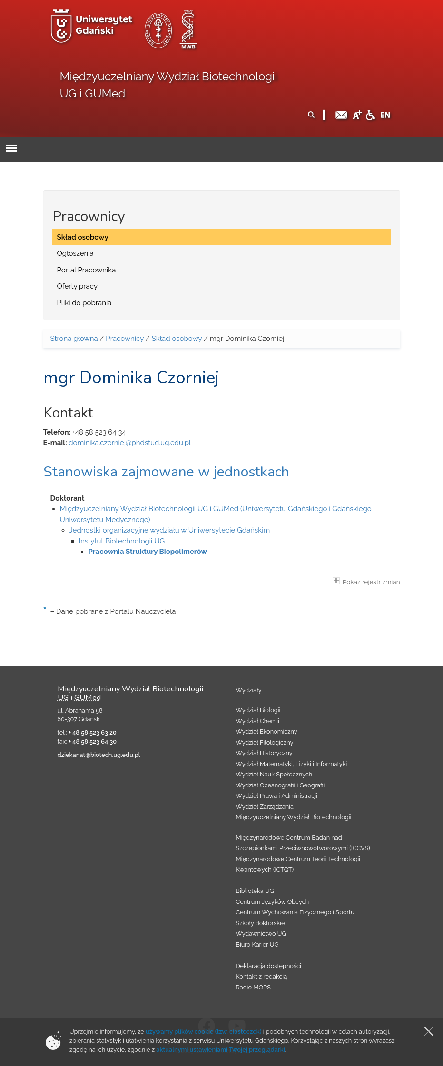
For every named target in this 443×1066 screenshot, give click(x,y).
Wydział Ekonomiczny (266, 731)
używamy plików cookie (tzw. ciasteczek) (204, 1031)
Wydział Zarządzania (265, 806)
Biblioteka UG (255, 890)
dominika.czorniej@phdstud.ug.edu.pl (130, 442)
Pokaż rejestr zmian (366, 581)
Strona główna (74, 338)
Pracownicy (125, 338)
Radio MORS (253, 987)
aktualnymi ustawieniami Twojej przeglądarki (220, 1049)
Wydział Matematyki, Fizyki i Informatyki (291, 763)
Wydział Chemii (257, 721)
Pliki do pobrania (84, 303)
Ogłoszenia (75, 253)
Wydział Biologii (258, 710)
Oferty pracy (77, 286)
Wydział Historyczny (264, 752)
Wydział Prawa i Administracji (277, 795)
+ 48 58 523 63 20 (93, 732)
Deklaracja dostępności (268, 965)
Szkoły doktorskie (260, 923)
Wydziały (249, 690)
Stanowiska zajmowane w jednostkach (166, 472)
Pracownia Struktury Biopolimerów (148, 551)
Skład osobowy (82, 237)
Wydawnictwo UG (261, 933)
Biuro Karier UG (257, 944)
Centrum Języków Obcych (272, 901)
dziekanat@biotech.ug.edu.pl (99, 754)
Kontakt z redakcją (261, 976)
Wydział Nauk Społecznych (274, 774)
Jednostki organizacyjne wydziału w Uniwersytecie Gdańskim (169, 530)
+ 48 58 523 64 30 (93, 741)
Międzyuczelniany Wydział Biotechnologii (294, 817)
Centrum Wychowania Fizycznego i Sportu (295, 912)
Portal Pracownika (86, 270)
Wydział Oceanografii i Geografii (280, 785)
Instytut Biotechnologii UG (122, 541)
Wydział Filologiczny (265, 742)
